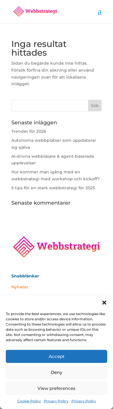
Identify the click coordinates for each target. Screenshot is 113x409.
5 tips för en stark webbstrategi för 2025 (53, 187)
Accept (56, 356)
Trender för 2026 (28, 131)
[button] (104, 303)
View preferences (56, 388)
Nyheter (19, 287)
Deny (56, 372)
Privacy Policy (56, 401)
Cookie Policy (29, 401)
